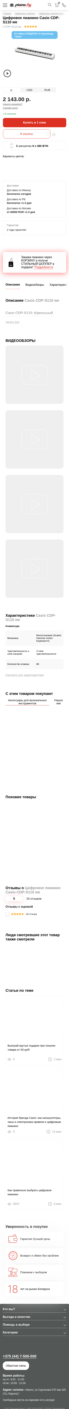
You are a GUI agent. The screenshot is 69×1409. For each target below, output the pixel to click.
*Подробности (43, 267)
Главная (7, 13)
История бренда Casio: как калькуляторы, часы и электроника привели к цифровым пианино (34, 1121)
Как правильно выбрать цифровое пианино (30, 1192)
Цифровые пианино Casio (52, 13)
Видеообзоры (34, 284)
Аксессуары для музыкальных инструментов (27, 702)
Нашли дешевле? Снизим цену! (13, 106)
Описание (13, 284)
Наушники (58, 702)
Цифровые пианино (25, 13)
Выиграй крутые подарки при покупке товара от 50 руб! (31, 1047)
